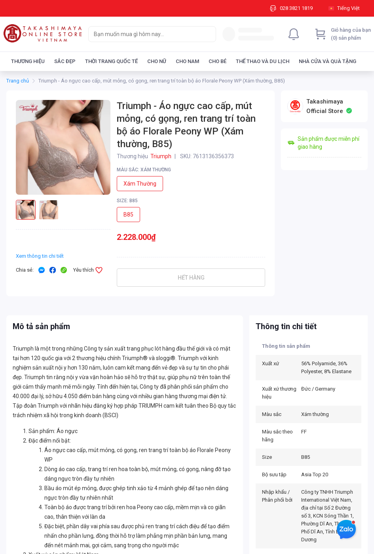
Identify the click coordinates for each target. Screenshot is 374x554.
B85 (128, 214)
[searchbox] (145, 34)
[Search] (208, 34)
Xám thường (139, 183)
